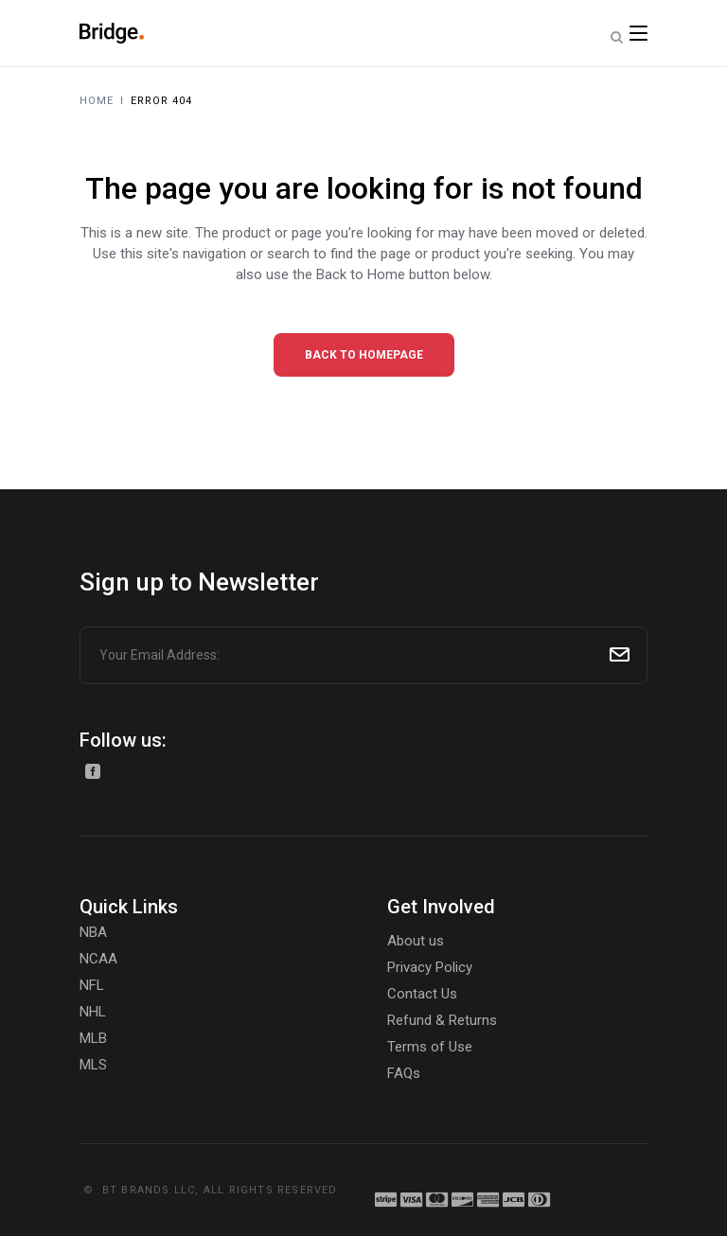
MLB (93, 1038)
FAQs (403, 1073)
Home (97, 101)
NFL (92, 985)
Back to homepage (364, 355)
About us (415, 940)
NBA (93, 932)
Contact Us (422, 993)
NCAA (98, 958)
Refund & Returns (442, 1020)
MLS (93, 1064)
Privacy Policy (429, 967)
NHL (93, 1011)
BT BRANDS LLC (149, 1190)
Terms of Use (429, 1046)
